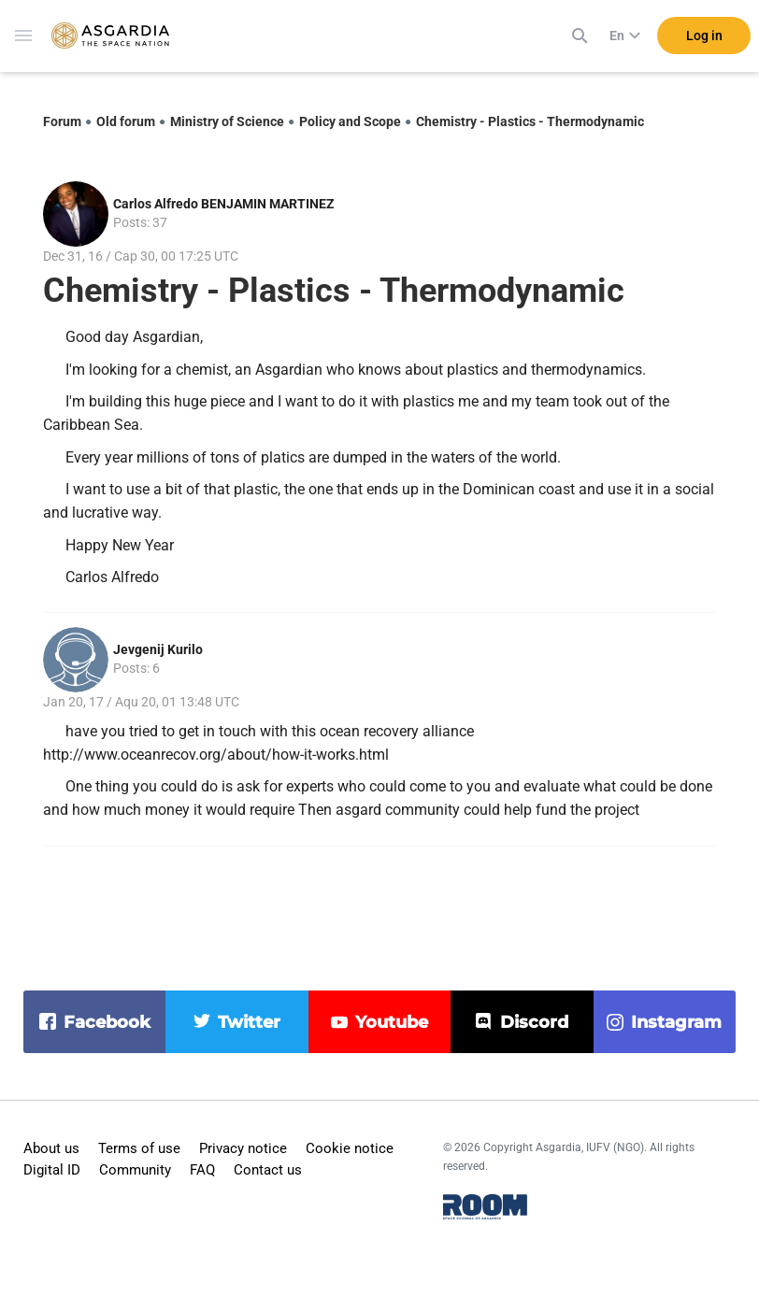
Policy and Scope (350, 121)
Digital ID (51, 1169)
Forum (62, 121)
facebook (107, 1022)
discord (534, 1022)
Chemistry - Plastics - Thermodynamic (530, 121)
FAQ (202, 1169)
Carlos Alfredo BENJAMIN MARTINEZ (224, 203)
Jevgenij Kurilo (158, 649)
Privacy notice (243, 1148)
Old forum (125, 121)
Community (135, 1169)
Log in (704, 36)
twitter (249, 1022)
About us (51, 1148)
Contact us (268, 1169)
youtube (391, 1022)
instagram (676, 1022)
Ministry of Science (227, 121)
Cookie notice (350, 1148)
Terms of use (139, 1148)
